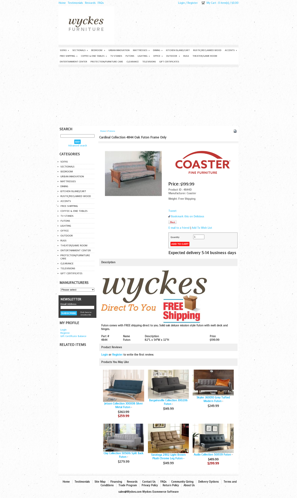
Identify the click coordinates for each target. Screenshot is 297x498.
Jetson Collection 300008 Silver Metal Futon (123, 405)
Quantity (174, 237)
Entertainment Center (73, 61)
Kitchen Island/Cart (178, 50)
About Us (189, 485)
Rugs (186, 55)
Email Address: (68, 304)
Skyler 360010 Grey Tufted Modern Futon (213, 399)
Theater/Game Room (204, 55)
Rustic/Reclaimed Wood (207, 50)
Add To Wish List (202, 228)
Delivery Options (208, 482)
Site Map (100, 482)
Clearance (133, 61)
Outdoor (173, 55)
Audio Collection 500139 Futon (212, 454)
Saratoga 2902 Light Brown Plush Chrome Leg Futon (168, 456)
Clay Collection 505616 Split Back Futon (123, 455)
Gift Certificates (169, 61)
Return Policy (171, 485)
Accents (231, 50)
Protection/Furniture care (107, 61)
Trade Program (127, 485)
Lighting (144, 55)
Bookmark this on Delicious (187, 216)
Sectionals (80, 50)
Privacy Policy (149, 485)
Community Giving (182, 482)
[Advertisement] (148, 95)
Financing (116, 482)
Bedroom (98, 50)
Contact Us (149, 482)
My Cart (211, 3)
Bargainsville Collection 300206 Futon (168, 402)
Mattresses (141, 50)
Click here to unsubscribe (85, 313)
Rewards (90, 3)
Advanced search (77, 145)
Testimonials (75, 3)
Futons (130, 55)
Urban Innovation (119, 50)
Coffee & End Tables (94, 55)
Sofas (64, 50)
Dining (158, 50)
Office (158, 55)
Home (62, 3)
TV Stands (116, 55)
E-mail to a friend (178, 228)
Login (181, 3)
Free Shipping (68, 55)
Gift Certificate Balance (73, 336)
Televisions (149, 61)
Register (192, 3)
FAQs (101, 3)
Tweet (172, 211)
